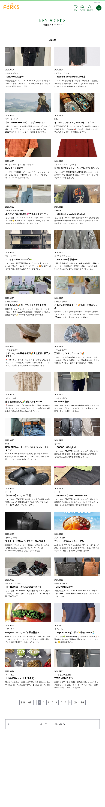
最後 (82, 702)
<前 (29, 702)
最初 (22, 702)
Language (98, 2)
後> (75, 702)
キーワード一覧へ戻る (52, 724)
